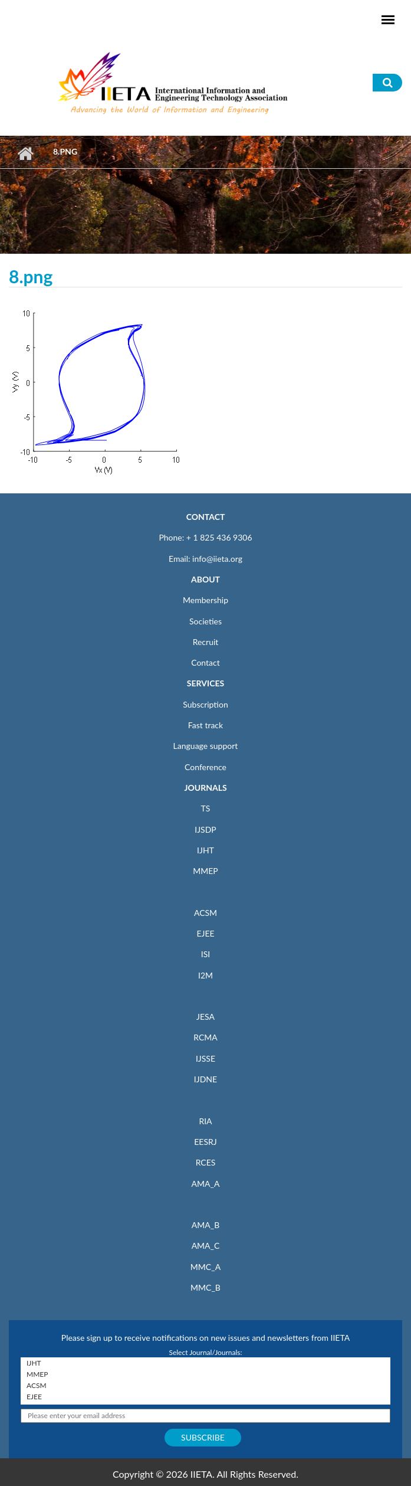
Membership (205, 600)
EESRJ (205, 1142)
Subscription (205, 704)
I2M (205, 975)
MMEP (205, 871)
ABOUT (205, 579)
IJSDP (205, 829)
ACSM (205, 913)
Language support (205, 746)
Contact (205, 662)
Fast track (205, 725)
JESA (205, 1017)
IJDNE (205, 1079)
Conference (205, 767)
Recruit (206, 642)
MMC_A (205, 1267)
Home (25, 153)
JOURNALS (205, 788)
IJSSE (205, 1058)
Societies (205, 621)
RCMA (205, 1037)
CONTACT (205, 517)
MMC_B (205, 1287)
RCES (206, 1162)
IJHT (205, 850)
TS (206, 808)
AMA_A (206, 1184)
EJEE (205, 933)
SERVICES (205, 683)
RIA (205, 1121)
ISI (205, 954)
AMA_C (206, 1245)
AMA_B (205, 1225)
